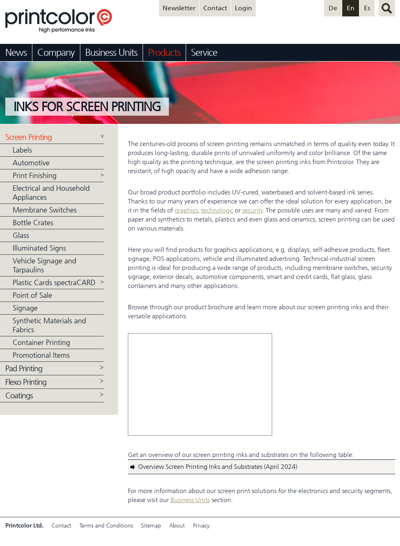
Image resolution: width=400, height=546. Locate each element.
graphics (186, 210)
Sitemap (151, 525)
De (333, 8)
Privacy (201, 525)
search (387, 8)
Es (367, 8)
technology (216, 210)
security (252, 210)
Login (243, 8)
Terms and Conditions (106, 525)
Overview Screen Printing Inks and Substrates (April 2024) (217, 467)
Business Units (190, 500)
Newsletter (179, 8)
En (351, 8)
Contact (215, 8)
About (177, 525)
